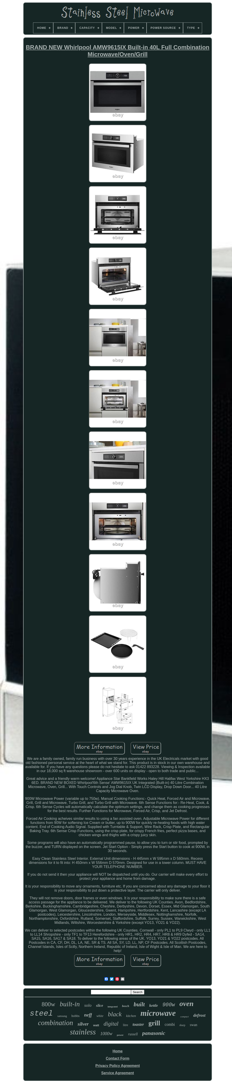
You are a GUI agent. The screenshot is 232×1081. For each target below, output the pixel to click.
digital (111, 1024)
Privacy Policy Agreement (117, 1066)
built (139, 1004)
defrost (199, 1015)
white (100, 1016)
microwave (158, 1013)
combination (55, 1023)
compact (184, 1016)
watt (96, 1025)
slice (99, 1005)
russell (133, 1034)
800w (48, 1004)
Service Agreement (117, 1073)
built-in (70, 1004)
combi (170, 1024)
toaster (138, 1024)
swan (193, 1025)
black (115, 1014)
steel (41, 1013)
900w (168, 1005)
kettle (153, 1005)
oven (186, 1003)
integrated (113, 1006)
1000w (106, 1033)
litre (125, 1025)
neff (88, 1015)
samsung (62, 1016)
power (120, 1035)
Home (118, 1051)
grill (154, 1023)
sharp (182, 1025)
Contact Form (117, 1058)
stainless (83, 1032)
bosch (125, 1006)
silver (83, 1024)
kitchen (131, 1016)
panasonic (153, 1033)
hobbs (75, 1016)
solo (88, 1005)
